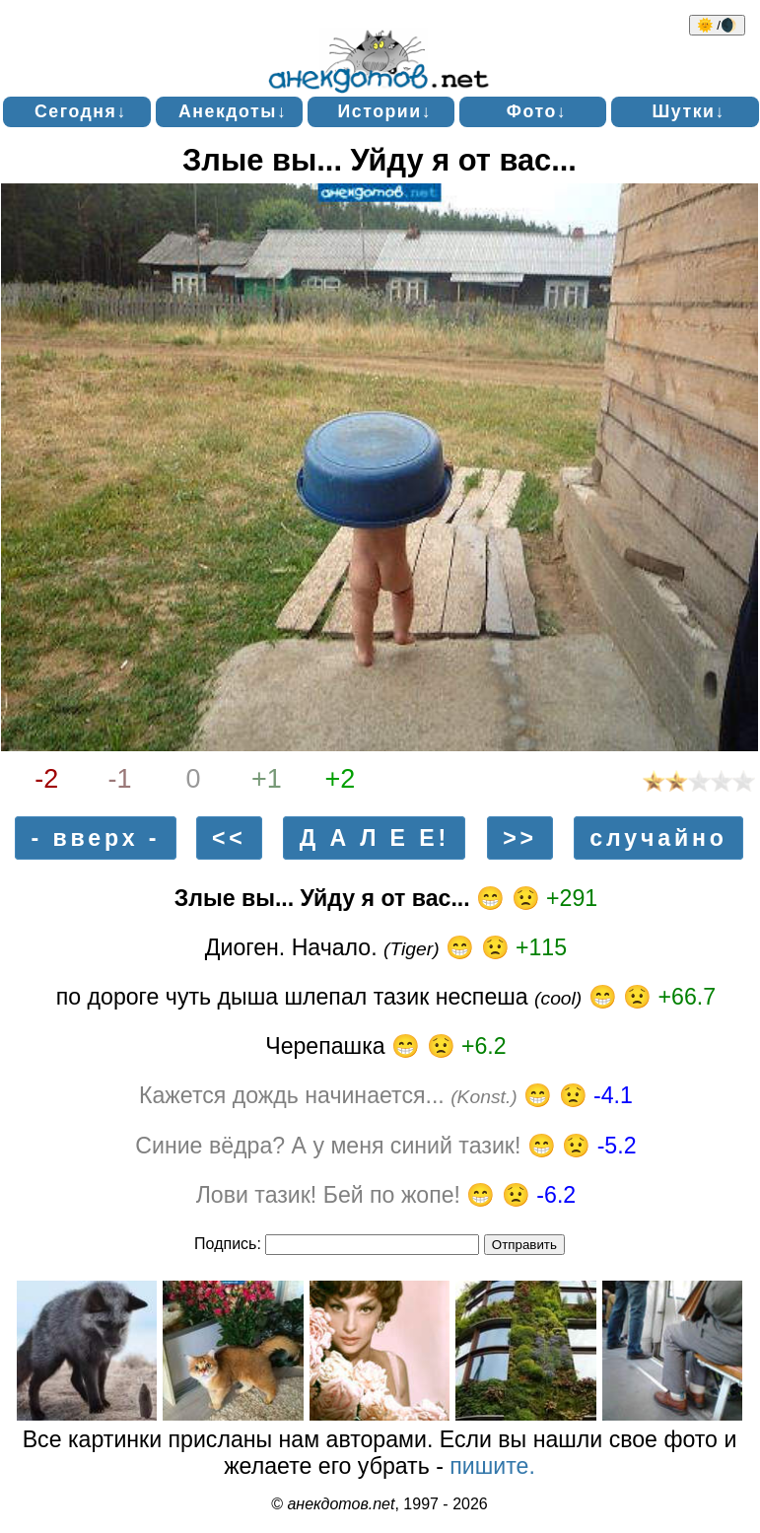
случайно (658, 838)
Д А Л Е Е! (374, 838)
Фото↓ (537, 111)
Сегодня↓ (81, 111)
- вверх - (96, 838)
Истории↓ (384, 111)
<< (229, 838)
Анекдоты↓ (232, 111)
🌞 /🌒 (717, 25)
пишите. (492, 1466)
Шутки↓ (688, 111)
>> (520, 838)
